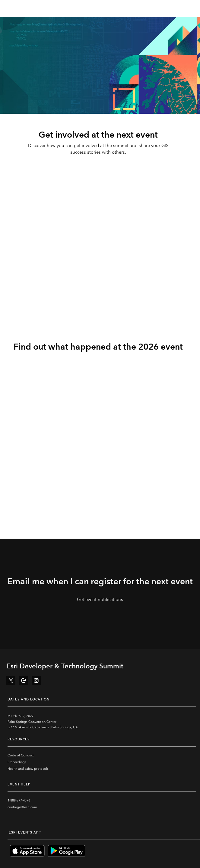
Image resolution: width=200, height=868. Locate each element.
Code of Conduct (20, 755)
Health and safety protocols (28, 769)
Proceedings (17, 762)
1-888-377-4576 (19, 800)
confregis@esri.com (22, 807)
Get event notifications (100, 599)
